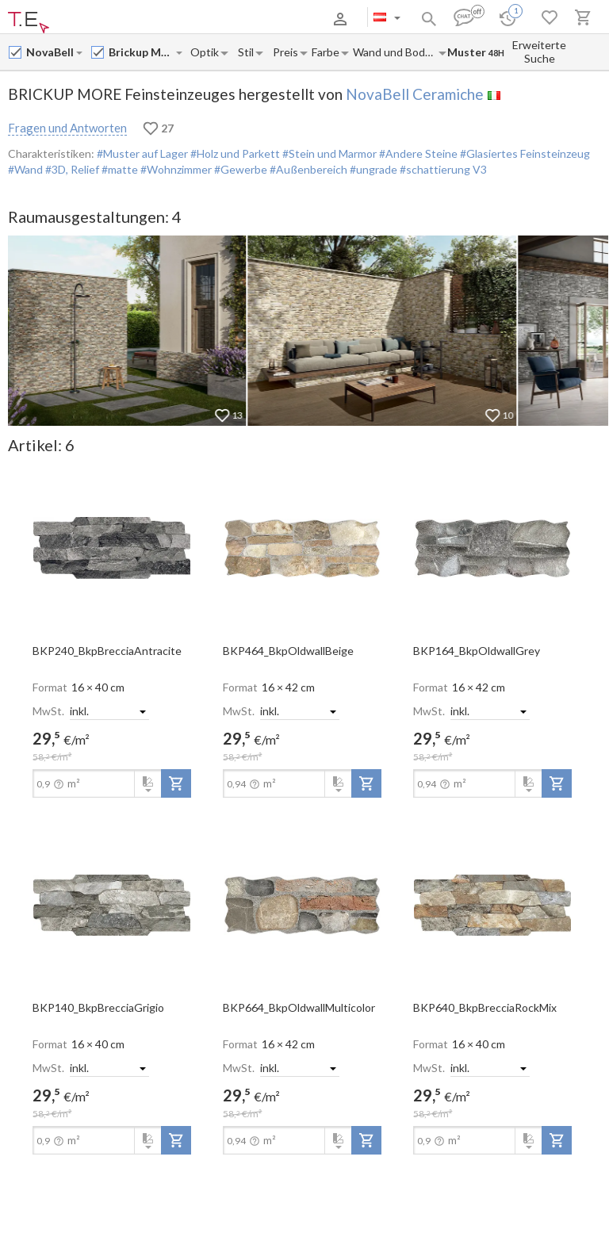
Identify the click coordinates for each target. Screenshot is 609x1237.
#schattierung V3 (442, 169)
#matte (118, 169)
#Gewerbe (239, 169)
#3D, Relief (71, 169)
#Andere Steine (417, 153)
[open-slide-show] (112, 547)
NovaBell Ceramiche (415, 94)
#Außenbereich (307, 169)
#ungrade (372, 169)
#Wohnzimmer (175, 169)
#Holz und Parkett (234, 153)
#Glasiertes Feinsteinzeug (524, 153)
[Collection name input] (141, 52)
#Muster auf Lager (142, 153)
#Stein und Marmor (328, 153)
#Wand (25, 169)
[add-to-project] (176, 783)
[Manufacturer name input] (50, 52)
